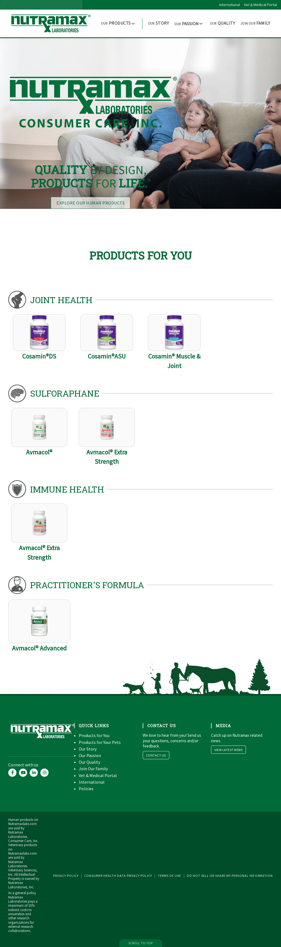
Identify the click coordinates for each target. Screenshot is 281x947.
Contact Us (156, 755)
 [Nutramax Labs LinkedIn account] (34, 772)
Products (116, 23)
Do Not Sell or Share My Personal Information (230, 876)
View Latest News (228, 750)
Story (158, 23)
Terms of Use (169, 876)
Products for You (94, 735)
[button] (119, 23)
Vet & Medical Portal (260, 4)
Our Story (88, 749)
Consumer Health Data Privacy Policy (118, 876)
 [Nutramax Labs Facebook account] (12, 772)
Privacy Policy (65, 876)
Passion (186, 23)
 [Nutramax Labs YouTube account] (23, 772)
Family (255, 23)
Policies (86, 788)
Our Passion (90, 755)
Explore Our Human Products (91, 203)
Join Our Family (93, 768)
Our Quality (89, 762)
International (229, 4)
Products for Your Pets (100, 742)
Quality (222, 23)
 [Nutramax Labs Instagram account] (44, 772)
